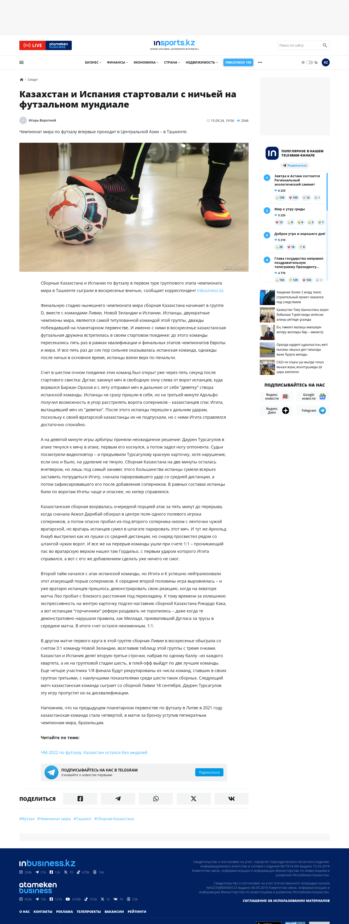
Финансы (116, 64)
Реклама (64, 913)
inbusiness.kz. (211, 292)
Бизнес (92, 64)
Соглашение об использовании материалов (286, 902)
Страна (170, 64)
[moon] (316, 64)
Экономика (144, 64)
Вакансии (114, 913)
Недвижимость (200, 64)
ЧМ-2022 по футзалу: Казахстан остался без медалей (94, 754)
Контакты (43, 913)
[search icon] (325, 46)
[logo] (174, 46)
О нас (24, 913)
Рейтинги (137, 913)
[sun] (303, 64)
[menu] (21, 64)
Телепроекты (89, 913)
